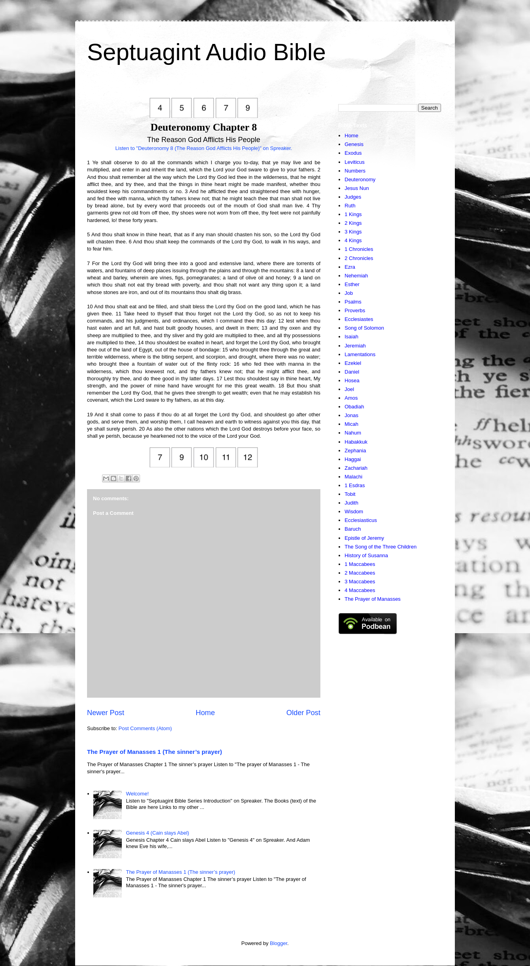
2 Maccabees (359, 573)
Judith (351, 503)
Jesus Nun (356, 188)
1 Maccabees (359, 564)
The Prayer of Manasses (372, 599)
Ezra (349, 267)
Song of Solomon (364, 328)
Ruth (349, 206)
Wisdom (353, 511)
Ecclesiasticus (360, 520)
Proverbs (354, 310)
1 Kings (353, 214)
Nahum (352, 433)
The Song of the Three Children (380, 547)
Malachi (353, 477)
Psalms (353, 302)
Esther (352, 284)
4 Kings (353, 240)
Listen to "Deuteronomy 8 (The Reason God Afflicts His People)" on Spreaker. (203, 148)
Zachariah (355, 468)
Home (205, 713)
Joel (349, 389)
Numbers (354, 171)
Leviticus (354, 162)
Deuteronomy (359, 179)
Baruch (352, 529)
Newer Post (105, 713)
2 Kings (353, 223)
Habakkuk (355, 442)
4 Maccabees (359, 590)
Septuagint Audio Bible (206, 52)
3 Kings (353, 232)
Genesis (353, 144)
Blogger (278, 943)
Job (348, 293)
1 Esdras (354, 485)
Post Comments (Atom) (145, 728)
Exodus (353, 153)
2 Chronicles (358, 258)
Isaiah (351, 337)
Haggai (352, 459)
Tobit (349, 494)
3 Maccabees (359, 582)
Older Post (303, 713)
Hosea (352, 380)
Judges (352, 197)
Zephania (355, 451)
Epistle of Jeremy (364, 538)
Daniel (351, 372)
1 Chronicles (358, 249)
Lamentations (359, 354)
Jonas (351, 415)
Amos (351, 398)
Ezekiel (352, 363)
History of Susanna (366, 555)
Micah (351, 424)
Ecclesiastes (358, 319)
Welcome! (137, 794)
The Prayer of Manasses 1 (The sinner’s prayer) (154, 751)
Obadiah (354, 407)
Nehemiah (356, 276)
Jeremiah (354, 346)
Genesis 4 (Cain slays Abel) (157, 833)
